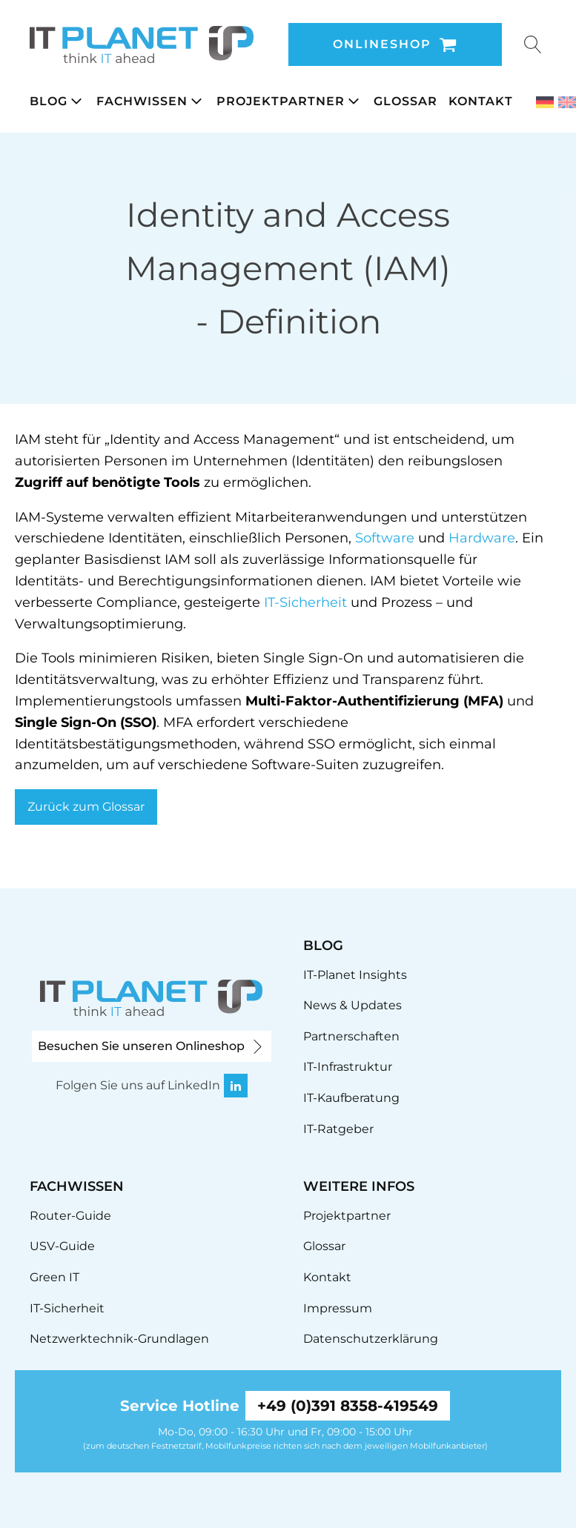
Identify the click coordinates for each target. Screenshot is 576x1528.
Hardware (481, 538)
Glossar (324, 1246)
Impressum (337, 1308)
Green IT (54, 1277)
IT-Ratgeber (338, 1129)
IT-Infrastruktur (347, 1067)
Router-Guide (70, 1216)
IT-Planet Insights (355, 975)
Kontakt (327, 1277)
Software (384, 538)
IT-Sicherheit (305, 602)
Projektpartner (347, 1216)
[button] (63, 101)
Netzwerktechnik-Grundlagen (119, 1339)
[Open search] (533, 44)
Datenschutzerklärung (370, 1339)
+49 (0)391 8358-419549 (347, 1406)
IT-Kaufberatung (351, 1098)
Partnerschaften (351, 1036)
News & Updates (352, 1005)
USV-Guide (62, 1246)
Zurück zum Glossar (86, 807)
